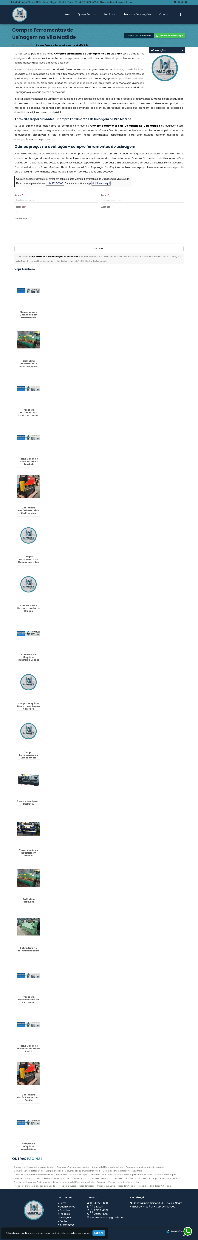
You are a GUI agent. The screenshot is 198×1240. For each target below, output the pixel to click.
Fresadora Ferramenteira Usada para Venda (34, 1186)
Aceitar (98, 1232)
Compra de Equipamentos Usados (73, 1167)
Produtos (110, 14)
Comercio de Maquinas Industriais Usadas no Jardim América (28, 658)
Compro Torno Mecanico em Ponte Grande (28, 608)
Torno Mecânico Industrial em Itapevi (28, 853)
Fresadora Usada (126, 1186)
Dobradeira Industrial (77, 1178)
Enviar (98, 248)
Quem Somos (87, 14)
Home (66, 14)
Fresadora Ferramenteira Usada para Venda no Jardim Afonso (28, 414)
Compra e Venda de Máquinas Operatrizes (33, 1174)
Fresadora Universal (106, 1186)
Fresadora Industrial (67, 1186)
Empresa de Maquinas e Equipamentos (32, 1182)
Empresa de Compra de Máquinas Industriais (160, 1178)
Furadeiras (142, 1186)
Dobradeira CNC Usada (101, 1174)
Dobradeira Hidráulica (24, 1178)
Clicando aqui (101, 183)
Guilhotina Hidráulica (28, 900)
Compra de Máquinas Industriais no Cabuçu (28, 1147)
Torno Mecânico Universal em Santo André (28, 1048)
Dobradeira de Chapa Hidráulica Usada (133, 1174)
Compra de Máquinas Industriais (107, 1167)
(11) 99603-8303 (99, 1214)
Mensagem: (21, 218)
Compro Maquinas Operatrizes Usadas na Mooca (28, 706)
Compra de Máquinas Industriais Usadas (145, 1167)
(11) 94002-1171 (98, 1206)
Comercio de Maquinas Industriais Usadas (34, 1167)
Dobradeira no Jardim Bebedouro (28, 949)
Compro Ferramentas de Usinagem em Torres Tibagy (28, 756)
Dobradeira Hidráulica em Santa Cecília (28, 1097)
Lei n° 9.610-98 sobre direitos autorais (90, 261)
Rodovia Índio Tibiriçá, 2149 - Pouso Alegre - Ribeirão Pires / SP (45, 2)
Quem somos (67, 1206)
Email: (105, 195)
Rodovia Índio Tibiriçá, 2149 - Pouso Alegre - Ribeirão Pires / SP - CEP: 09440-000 (156, 1204)
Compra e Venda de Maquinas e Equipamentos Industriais (73, 1171)
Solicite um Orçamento (139, 35)
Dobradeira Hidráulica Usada (51, 1178)
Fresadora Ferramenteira (129, 1182)
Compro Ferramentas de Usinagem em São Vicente (28, 560)
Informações (66, 1224)
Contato (164, 14)
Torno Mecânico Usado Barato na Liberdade (28, 461)
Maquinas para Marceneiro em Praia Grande (28, 315)
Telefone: (20, 206)
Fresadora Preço (86, 1186)
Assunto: (107, 206)
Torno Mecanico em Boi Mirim (28, 802)
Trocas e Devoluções (137, 14)
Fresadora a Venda (106, 1182)
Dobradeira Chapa (78, 1174)
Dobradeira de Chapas (165, 1174)
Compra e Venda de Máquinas (28, 1171)
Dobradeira (61, 1174)
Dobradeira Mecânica (100, 1178)
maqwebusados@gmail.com (117, 2)
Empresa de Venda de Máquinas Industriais (73, 1182)
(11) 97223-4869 (99, 1210)
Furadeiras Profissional (160, 1186)
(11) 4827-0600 (90, 2)
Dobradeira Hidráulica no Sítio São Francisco (28, 510)
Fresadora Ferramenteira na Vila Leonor (28, 999)
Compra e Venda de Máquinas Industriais (122, 1171)
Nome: (18, 195)
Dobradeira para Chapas (124, 1178)
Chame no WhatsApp (169, 35)
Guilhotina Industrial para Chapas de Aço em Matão (28, 365)
